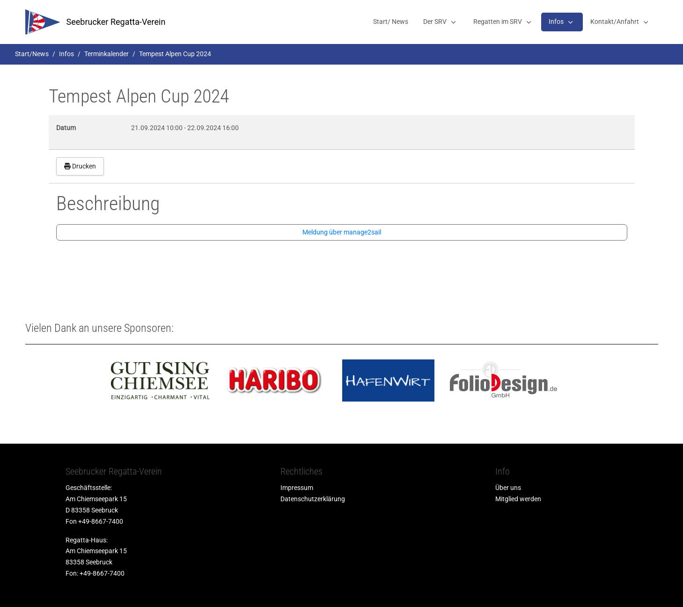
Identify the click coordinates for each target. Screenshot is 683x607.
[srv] (42, 22)
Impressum (296, 487)
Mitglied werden (518, 499)
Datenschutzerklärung (312, 499)
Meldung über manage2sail (341, 232)
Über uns (508, 487)
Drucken (80, 166)
